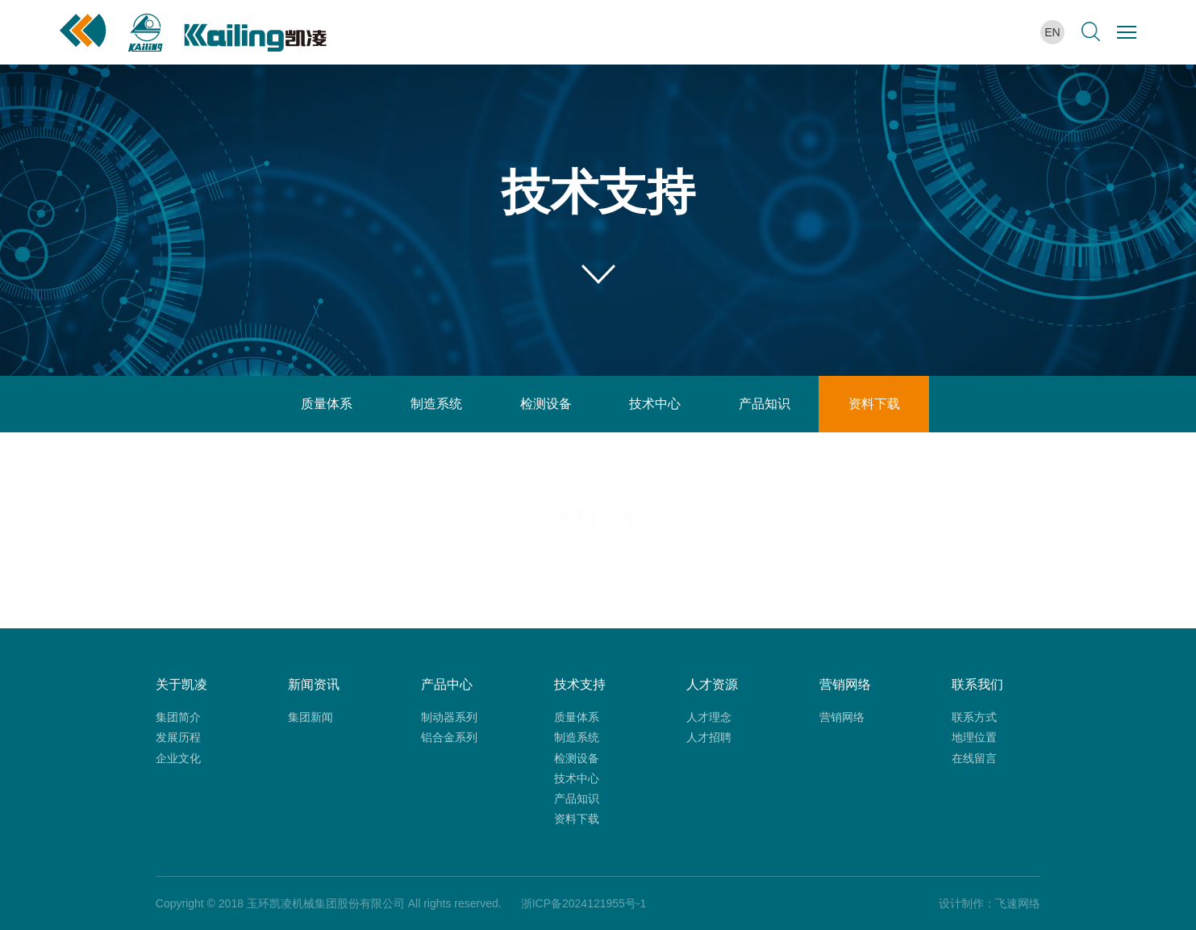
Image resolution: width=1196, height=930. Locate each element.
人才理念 (708, 717)
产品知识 (764, 404)
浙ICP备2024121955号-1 (584, 903)
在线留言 (974, 758)
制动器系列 (449, 717)
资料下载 (874, 404)
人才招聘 (708, 737)
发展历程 (178, 737)
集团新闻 (310, 717)
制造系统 (436, 404)
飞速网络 (1017, 903)
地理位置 (974, 737)
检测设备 (546, 404)
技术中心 (655, 404)
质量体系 (326, 404)
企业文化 (178, 758)
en (1052, 32)
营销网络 (842, 717)
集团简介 (178, 717)
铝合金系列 (449, 737)
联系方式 (974, 717)
